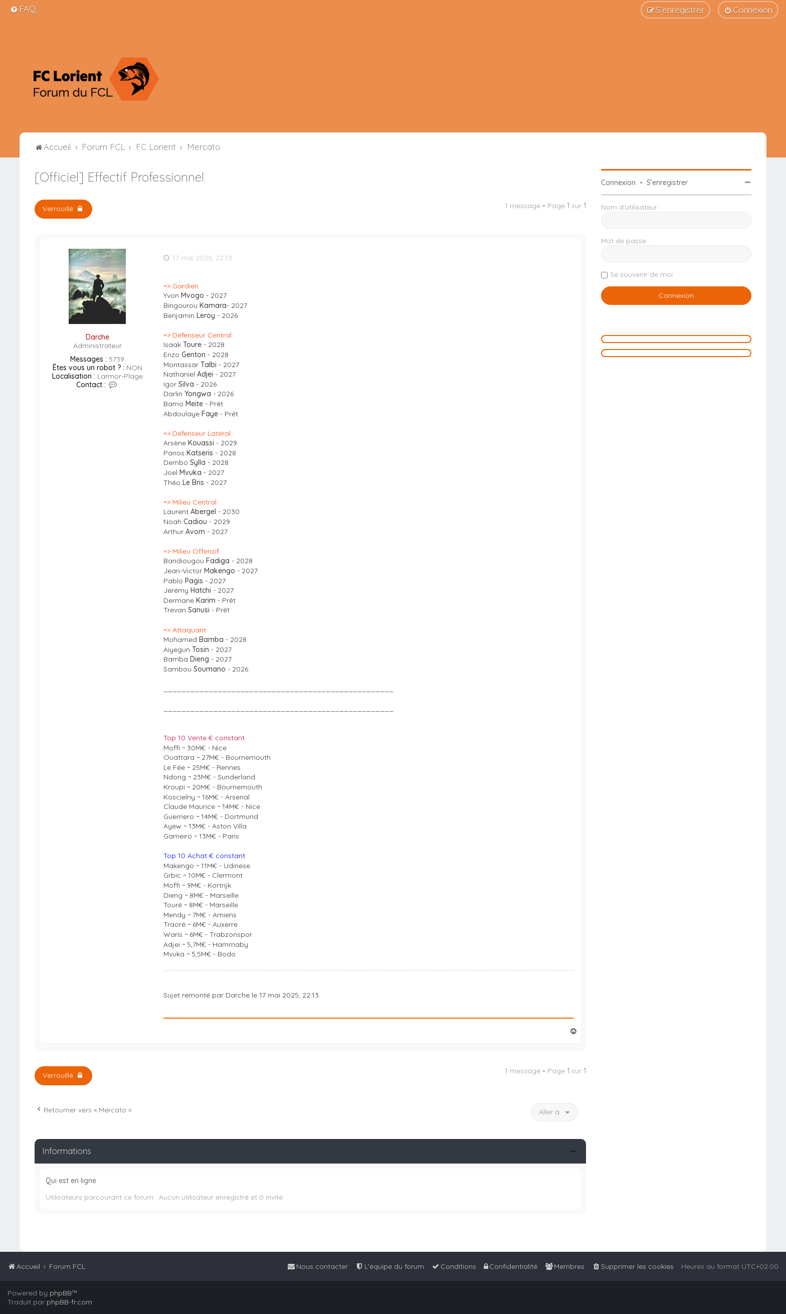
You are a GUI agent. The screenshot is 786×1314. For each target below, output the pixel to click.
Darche (97, 337)
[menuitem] (23, 9)
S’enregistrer (667, 182)
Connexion (618, 182)
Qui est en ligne (71, 1180)
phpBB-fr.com (69, 1301)
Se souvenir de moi (641, 274)
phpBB (61, 1292)
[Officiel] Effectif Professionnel (119, 177)
